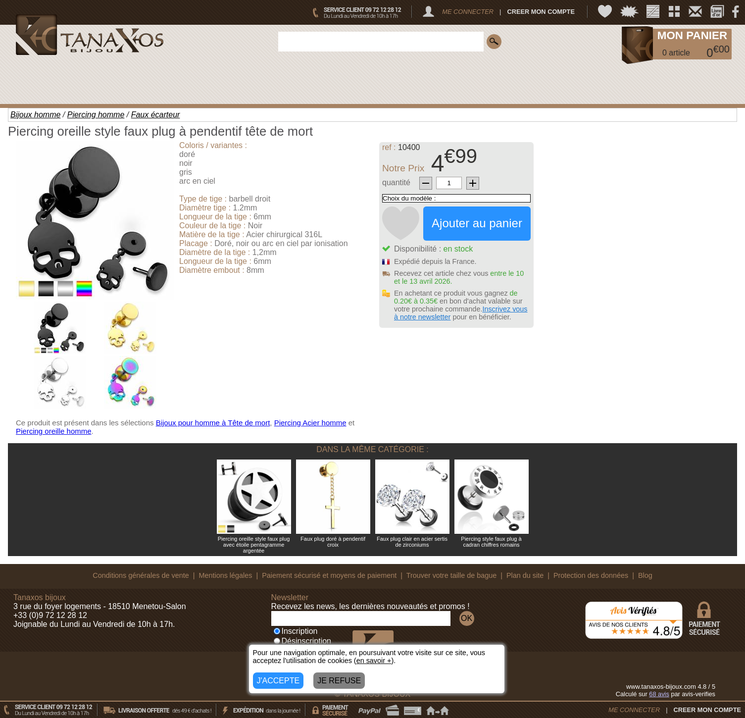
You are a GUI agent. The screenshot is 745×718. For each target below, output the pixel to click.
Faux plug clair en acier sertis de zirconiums (412, 542)
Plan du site (525, 575)
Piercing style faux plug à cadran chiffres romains (491, 542)
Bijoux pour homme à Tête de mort (213, 422)
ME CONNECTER (468, 11)
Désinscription (302, 641)
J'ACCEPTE (278, 680)
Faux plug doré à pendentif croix (332, 542)
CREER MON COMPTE (541, 11)
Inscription (296, 631)
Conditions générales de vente (141, 575)
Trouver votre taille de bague (451, 575)
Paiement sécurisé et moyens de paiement (329, 575)
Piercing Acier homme (310, 422)
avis (659, 694)
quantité (396, 182)
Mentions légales (225, 575)
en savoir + (374, 661)
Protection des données (590, 575)
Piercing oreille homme (54, 431)
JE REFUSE (339, 680)
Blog (645, 575)
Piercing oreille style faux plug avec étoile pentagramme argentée (254, 545)
